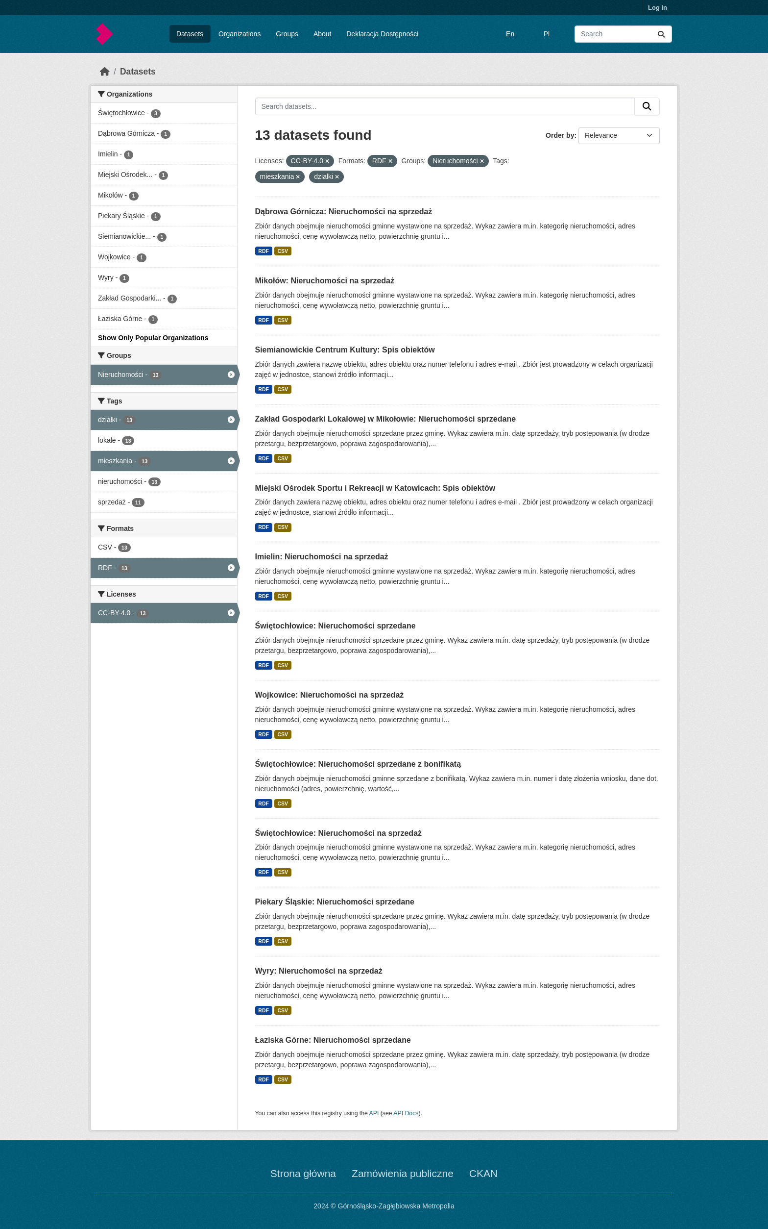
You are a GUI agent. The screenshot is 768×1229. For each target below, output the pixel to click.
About (322, 34)
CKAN (483, 1173)
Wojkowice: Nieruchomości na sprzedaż (329, 695)
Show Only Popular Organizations (153, 338)
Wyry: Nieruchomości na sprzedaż (319, 971)
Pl (547, 34)
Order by (560, 135)
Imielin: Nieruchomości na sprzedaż (321, 556)
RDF (263, 251)
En (510, 34)
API (374, 1113)
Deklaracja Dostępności (382, 34)
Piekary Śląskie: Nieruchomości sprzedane (334, 902)
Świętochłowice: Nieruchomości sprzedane (335, 626)
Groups (287, 34)
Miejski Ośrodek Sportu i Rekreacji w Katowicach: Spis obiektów (375, 488)
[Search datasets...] (623, 34)
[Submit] (661, 34)
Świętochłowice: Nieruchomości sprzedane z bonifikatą (358, 764)
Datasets (189, 34)
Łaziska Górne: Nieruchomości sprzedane (333, 1040)
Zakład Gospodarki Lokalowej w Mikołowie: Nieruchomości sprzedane (385, 419)
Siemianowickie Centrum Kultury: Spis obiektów (345, 350)
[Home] (105, 71)
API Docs (405, 1113)
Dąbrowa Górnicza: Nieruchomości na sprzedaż (343, 211)
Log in (657, 7)
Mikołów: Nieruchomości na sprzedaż (325, 280)
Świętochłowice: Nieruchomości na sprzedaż (338, 833)
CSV (282, 251)
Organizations (239, 34)
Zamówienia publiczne (403, 1173)
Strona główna (303, 1173)
